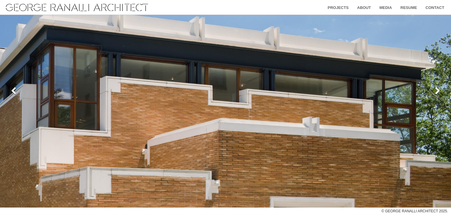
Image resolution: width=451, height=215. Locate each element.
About (364, 7)
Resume (408, 7)
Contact (435, 7)
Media (385, 7)
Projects (338, 7)
